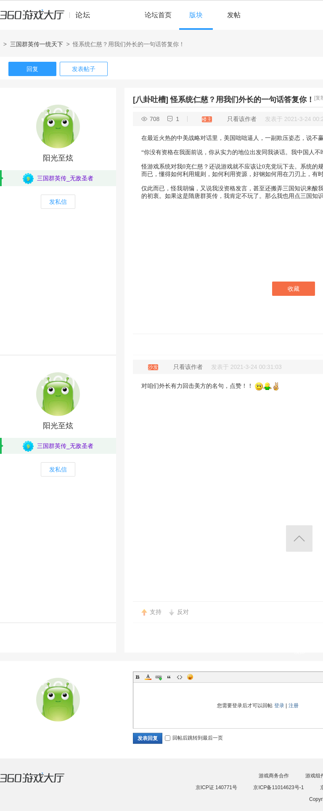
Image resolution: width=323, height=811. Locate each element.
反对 (183, 611)
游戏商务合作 (274, 776)
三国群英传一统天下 (36, 44)
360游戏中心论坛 (48, 18)
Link (158, 677)
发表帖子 (83, 69)
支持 (156, 611)
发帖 (234, 14)
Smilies (190, 677)
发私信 (58, 201)
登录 (279, 705)
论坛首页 (158, 14)
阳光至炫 (58, 158)
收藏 (293, 288)
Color (148, 677)
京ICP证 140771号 (216, 787)
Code (179, 677)
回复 (32, 69)
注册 (294, 705)
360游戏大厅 (41, 782)
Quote (169, 677)
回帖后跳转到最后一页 (194, 738)
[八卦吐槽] (150, 99)
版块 (196, 14)
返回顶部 (299, 538)
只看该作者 (242, 119)
